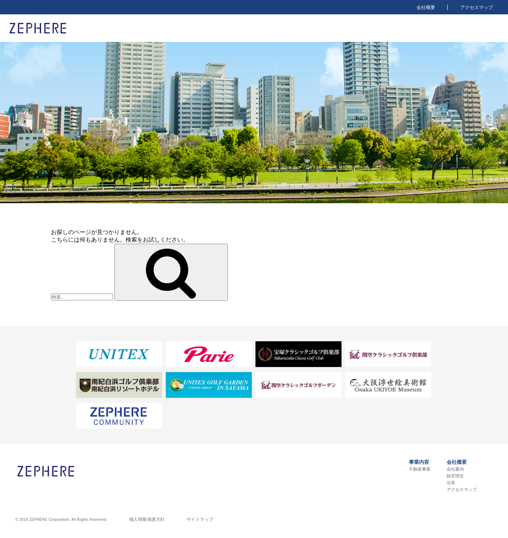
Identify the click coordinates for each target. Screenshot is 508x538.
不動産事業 (420, 469)
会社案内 (455, 469)
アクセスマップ (476, 7)
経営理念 (455, 476)
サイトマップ (200, 519)
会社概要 (426, 7)
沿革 (451, 482)
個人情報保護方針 (147, 519)
